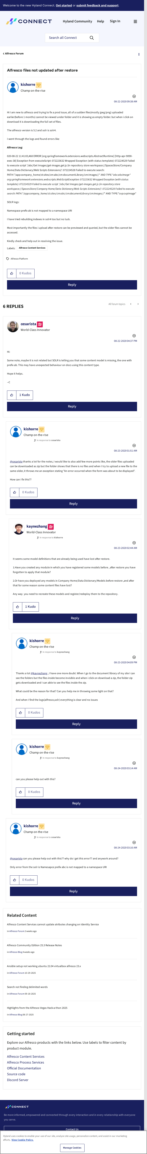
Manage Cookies (72, 1149)
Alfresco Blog (15, 952)
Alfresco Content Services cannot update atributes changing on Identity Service (53, 924)
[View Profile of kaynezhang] (37, 526)
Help (100, 21)
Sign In (115, 21)
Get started (64, 5)
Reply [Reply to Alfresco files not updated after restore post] (72, 284)
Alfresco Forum (14, 54)
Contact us (72, 1129)
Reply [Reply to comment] (72, 406)
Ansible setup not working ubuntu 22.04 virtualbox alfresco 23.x (44, 966)
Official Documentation (24, 1068)
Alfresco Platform (19, 258)
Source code (16, 1074)
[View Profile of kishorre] (28, 84)
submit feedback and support (97, 5)
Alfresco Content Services (32, 248)
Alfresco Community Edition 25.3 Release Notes (34, 945)
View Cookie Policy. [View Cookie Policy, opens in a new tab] (23, 1141)
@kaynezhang (39, 673)
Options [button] (138, 53)
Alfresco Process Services (25, 1062)
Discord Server (17, 1080)
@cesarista (16, 462)
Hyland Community (77, 21)
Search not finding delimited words (27, 987)
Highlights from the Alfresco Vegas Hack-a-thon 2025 (37, 1008)
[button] (11, 273)
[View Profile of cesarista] (28, 324)
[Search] (72, 38)
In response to (48, 440)
